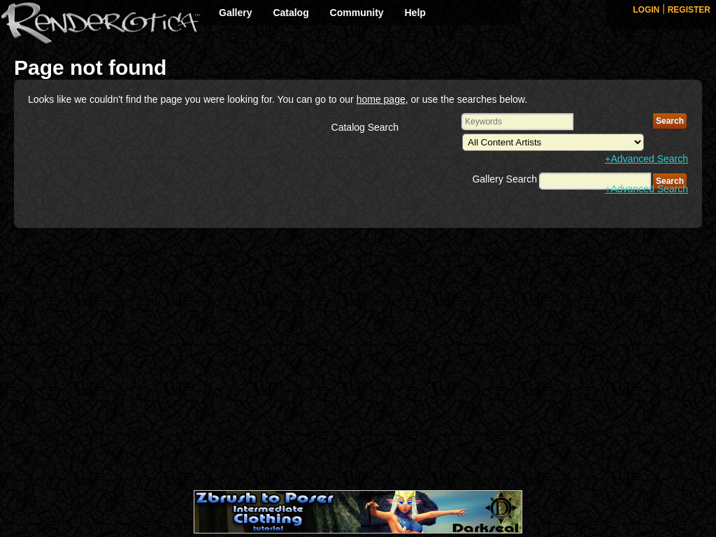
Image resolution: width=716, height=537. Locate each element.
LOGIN (646, 10)
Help (415, 12)
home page (381, 99)
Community (357, 12)
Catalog (290, 12)
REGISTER (689, 10)
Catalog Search (365, 127)
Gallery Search (504, 179)
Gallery (235, 12)
